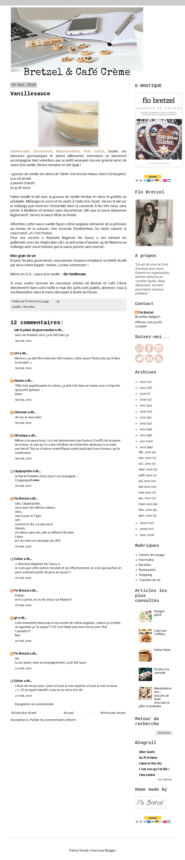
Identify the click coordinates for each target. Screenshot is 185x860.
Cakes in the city (150, 763)
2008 (143, 529)
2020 (143, 394)
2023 (143, 382)
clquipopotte (23, 471)
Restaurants (147, 570)
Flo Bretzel (21, 498)
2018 (143, 399)
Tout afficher (165, 780)
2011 (143, 441)
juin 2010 (145, 487)
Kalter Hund (162, 650)
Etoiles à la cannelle (161, 671)
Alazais (19, 381)
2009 (143, 523)
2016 (143, 411)
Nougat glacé (159, 613)
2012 (143, 435)
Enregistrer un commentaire (34, 704)
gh (16, 618)
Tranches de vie (149, 580)
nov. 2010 (145, 458)
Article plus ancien (113, 713)
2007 (143, 535)
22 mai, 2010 (23, 668)
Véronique (21, 435)
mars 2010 (146, 504)
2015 (143, 417)
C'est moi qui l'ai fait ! (154, 769)
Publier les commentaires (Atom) (53, 720)
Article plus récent (23, 713)
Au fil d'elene (148, 758)
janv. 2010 (146, 515)
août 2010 (146, 475)
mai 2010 (145, 492)
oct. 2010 (145, 464)
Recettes (29, 307)
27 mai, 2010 (23, 696)
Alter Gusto (147, 752)
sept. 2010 (146, 469)
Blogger (110, 850)
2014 (143, 423)
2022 (143, 388)
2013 (143, 429)
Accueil (68, 713)
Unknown (20, 412)
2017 (143, 405)
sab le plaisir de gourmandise (34, 330)
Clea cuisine (147, 775)
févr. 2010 (146, 510)
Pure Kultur (146, 560)
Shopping (145, 575)
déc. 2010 (145, 452)
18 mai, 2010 (23, 341)
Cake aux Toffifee (160, 632)
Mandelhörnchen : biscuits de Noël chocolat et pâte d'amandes (155, 697)
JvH (16, 353)
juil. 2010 (145, 481)
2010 (143, 447)
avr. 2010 (145, 498)
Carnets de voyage (152, 555)
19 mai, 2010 (23, 486)
